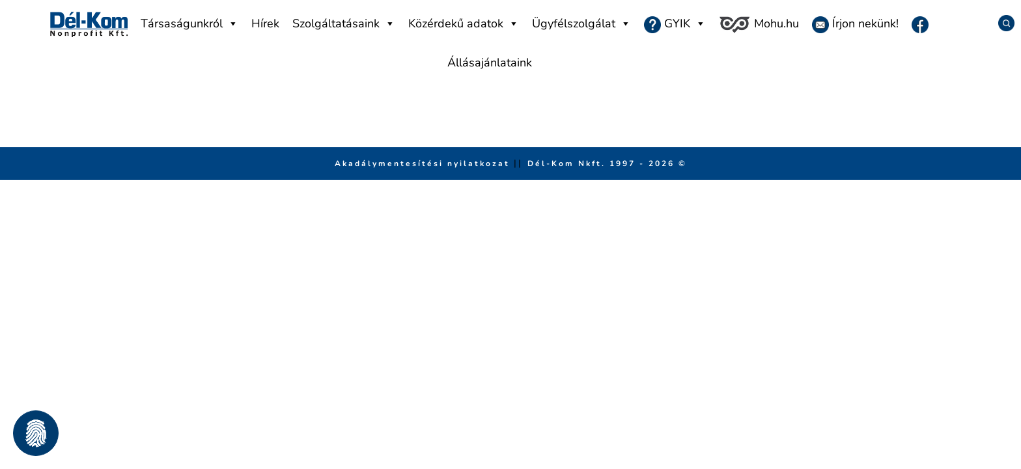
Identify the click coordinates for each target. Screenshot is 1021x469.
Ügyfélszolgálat (581, 23)
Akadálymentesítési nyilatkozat (424, 163)
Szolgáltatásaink (343, 23)
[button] (36, 433)
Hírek (265, 23)
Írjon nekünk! (855, 24)
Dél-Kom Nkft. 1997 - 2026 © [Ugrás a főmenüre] (607, 163)
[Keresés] (1001, 23)
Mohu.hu (758, 24)
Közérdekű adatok (463, 23)
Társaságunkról (189, 23)
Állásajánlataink (489, 62)
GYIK (675, 23)
